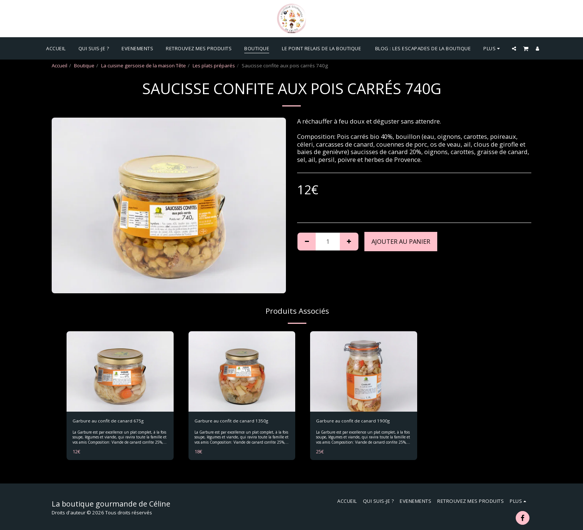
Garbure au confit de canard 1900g (356, 421)
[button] (514, 48)
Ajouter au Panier (400, 241)
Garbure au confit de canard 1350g (234, 421)
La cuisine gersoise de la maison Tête (143, 65)
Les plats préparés (214, 65)
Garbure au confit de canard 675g (111, 421)
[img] (120, 371)
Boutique (84, 65)
